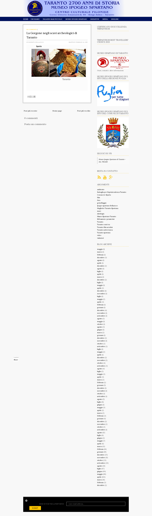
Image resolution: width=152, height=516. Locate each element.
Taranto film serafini (105, 227)
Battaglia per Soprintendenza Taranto (111, 192)
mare (99, 211)
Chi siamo (35, 19)
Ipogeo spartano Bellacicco (107, 206)
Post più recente (30, 111)
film (98, 198)
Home (25, 19)
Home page (57, 111)
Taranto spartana (103, 233)
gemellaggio (101, 203)
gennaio (100, 307)
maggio (100, 249)
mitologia (100, 214)
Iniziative (95, 19)
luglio (99, 271)
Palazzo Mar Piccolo (52, 19)
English (115, 19)
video (99, 235)
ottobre (100, 324)
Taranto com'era (103, 225)
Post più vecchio (83, 111)
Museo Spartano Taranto (106, 216)
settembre (101, 316)
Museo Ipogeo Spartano (76, 19)
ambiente (100, 189)
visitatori (100, 238)
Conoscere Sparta (104, 195)
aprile (99, 263)
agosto (99, 260)
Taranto (100, 222)
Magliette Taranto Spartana (107, 208)
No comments (31, 29)
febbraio (100, 255)
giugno (99, 330)
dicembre (100, 258)
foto (98, 200)
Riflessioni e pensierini (105, 219)
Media (105, 19)
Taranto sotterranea (105, 230)
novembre (101, 294)
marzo (99, 252)
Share (16, 360)
